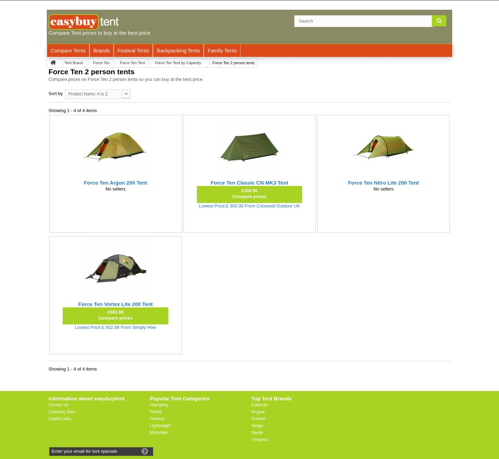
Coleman (259, 404)
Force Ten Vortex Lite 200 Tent (115, 304)
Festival (157, 418)
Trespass (259, 439)
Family (156, 411)
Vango (257, 425)
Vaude (257, 432)
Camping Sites (62, 411)
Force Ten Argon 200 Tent (115, 183)
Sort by (56, 93)
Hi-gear (258, 411)
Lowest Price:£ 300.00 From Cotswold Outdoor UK (249, 206)
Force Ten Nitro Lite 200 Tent (383, 183)
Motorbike (159, 432)
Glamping (159, 404)
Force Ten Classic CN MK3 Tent (249, 183)
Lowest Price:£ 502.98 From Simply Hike (115, 327)
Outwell (258, 418)
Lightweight (160, 425)
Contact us (58, 404)
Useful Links (60, 418)
